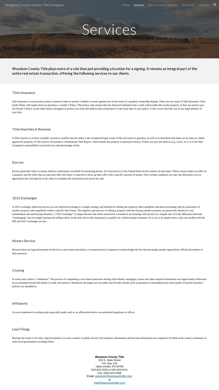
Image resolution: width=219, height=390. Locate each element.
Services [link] (139, 5)
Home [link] (126, 5)
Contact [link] (204, 5)
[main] (109, 29)
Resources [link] (188, 5)
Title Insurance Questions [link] (163, 5)
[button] (215, 5)
